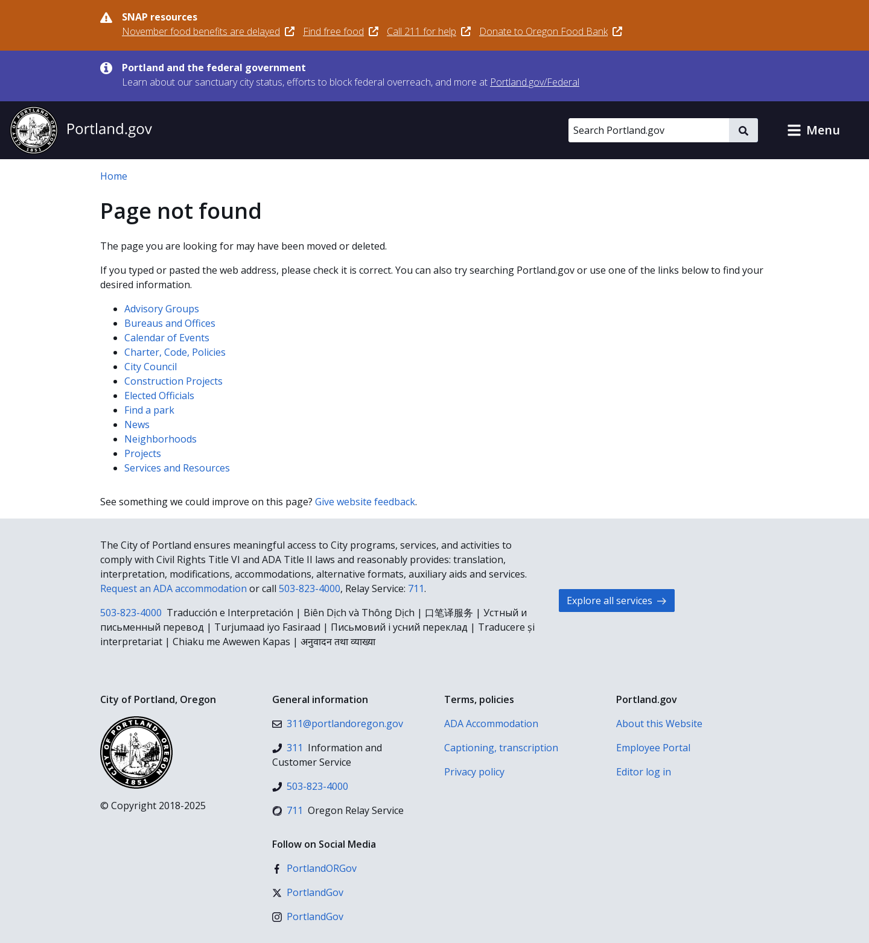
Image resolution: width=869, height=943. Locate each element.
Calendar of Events (166, 337)
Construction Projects (173, 381)
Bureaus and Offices (169, 323)
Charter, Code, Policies (175, 352)
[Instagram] (307, 916)
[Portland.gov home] (81, 130)
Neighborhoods (160, 439)
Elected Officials (159, 395)
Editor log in (643, 771)
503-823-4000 (309, 588)
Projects (142, 453)
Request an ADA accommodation (173, 588)
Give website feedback (365, 501)
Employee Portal (653, 747)
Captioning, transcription (501, 747)
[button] (813, 130)
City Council (150, 366)
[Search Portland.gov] (648, 130)
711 (416, 588)
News (137, 424)
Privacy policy (474, 771)
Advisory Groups (161, 308)
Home (113, 176)
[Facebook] (314, 868)
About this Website (659, 723)
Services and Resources (177, 468)
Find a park (149, 410)
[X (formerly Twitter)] (307, 892)
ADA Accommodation (491, 723)
